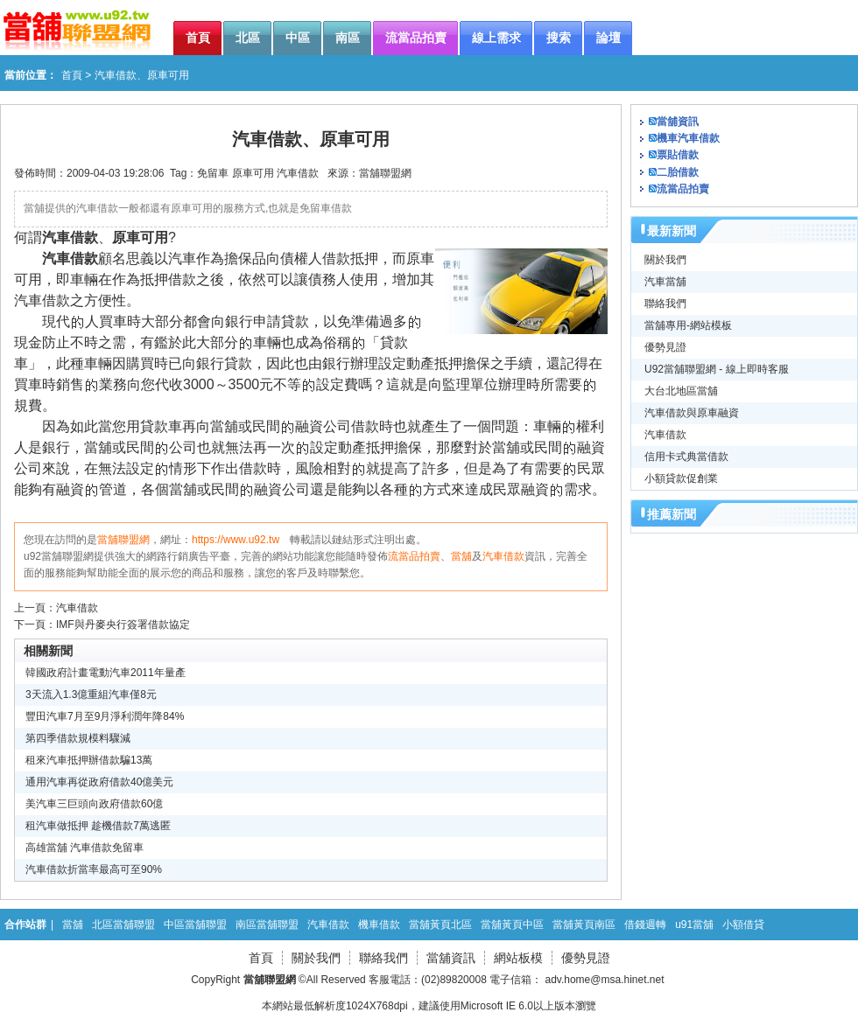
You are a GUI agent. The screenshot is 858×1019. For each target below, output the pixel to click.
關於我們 (665, 260)
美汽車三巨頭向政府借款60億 (94, 804)
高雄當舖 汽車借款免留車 (84, 847)
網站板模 (518, 958)
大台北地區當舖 (681, 391)
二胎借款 (678, 172)
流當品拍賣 (414, 556)
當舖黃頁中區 (512, 924)
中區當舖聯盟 (195, 924)
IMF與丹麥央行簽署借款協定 (123, 624)
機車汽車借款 (688, 138)
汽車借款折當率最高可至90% (93, 869)
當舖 (461, 556)
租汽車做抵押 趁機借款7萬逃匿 (98, 826)
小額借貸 (743, 924)
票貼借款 (678, 155)
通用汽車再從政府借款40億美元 (99, 782)
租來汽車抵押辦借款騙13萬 (88, 760)
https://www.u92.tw (235, 540)
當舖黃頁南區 (583, 924)
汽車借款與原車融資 (691, 413)
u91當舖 (694, 924)
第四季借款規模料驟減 (77, 738)
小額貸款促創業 (681, 478)
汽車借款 (298, 173)
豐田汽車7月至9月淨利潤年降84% (104, 716)
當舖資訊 (678, 121)
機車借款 (379, 924)
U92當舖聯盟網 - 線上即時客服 (716, 369)
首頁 (71, 75)
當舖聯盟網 (385, 173)
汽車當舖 (665, 282)
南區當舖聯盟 (267, 924)
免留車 (213, 173)
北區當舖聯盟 (123, 924)
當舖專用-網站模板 (688, 325)
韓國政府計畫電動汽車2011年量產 (105, 673)
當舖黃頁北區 (440, 924)
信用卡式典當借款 (686, 456)
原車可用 (253, 173)
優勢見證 (665, 347)
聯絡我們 (665, 303)
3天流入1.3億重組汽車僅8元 (91, 694)
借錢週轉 (645, 924)
